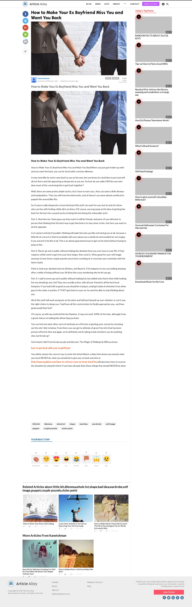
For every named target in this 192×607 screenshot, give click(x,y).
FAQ (89, 586)
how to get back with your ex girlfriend (50, 348)
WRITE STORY (150, 4)
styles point (67, 428)
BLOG (89, 4)
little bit (36, 424)
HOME (55, 582)
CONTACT (134, 4)
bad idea (84, 424)
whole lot (61, 424)
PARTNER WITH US (61, 594)
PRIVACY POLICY (95, 582)
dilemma (48, 424)
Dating (115, 78)
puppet (36, 428)
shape (72, 424)
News (98, 4)
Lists (106, 4)
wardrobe (96, 424)
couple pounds (50, 428)
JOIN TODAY (169, 592)
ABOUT (55, 590)
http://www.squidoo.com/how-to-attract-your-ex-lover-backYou (64, 361)
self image (110, 424)
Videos (116, 4)
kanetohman (43, 78)
